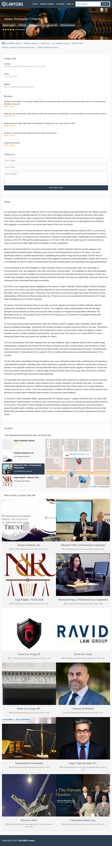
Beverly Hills (52, 25)
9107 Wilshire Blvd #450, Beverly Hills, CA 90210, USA (24, 66)
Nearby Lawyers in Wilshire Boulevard (18, 47)
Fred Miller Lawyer (13, 43)
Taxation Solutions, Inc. (80, 454)
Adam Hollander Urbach (47, 47)
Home (35, 4)
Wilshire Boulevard (68, 25)
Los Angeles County (37, 25)
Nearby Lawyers (47, 4)
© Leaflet (92, 487)
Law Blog (60, 4)
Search (105, 4)
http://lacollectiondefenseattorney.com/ (19, 87)
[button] (78, 462)
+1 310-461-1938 (10, 77)
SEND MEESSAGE (56, 188)
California (22, 25)
